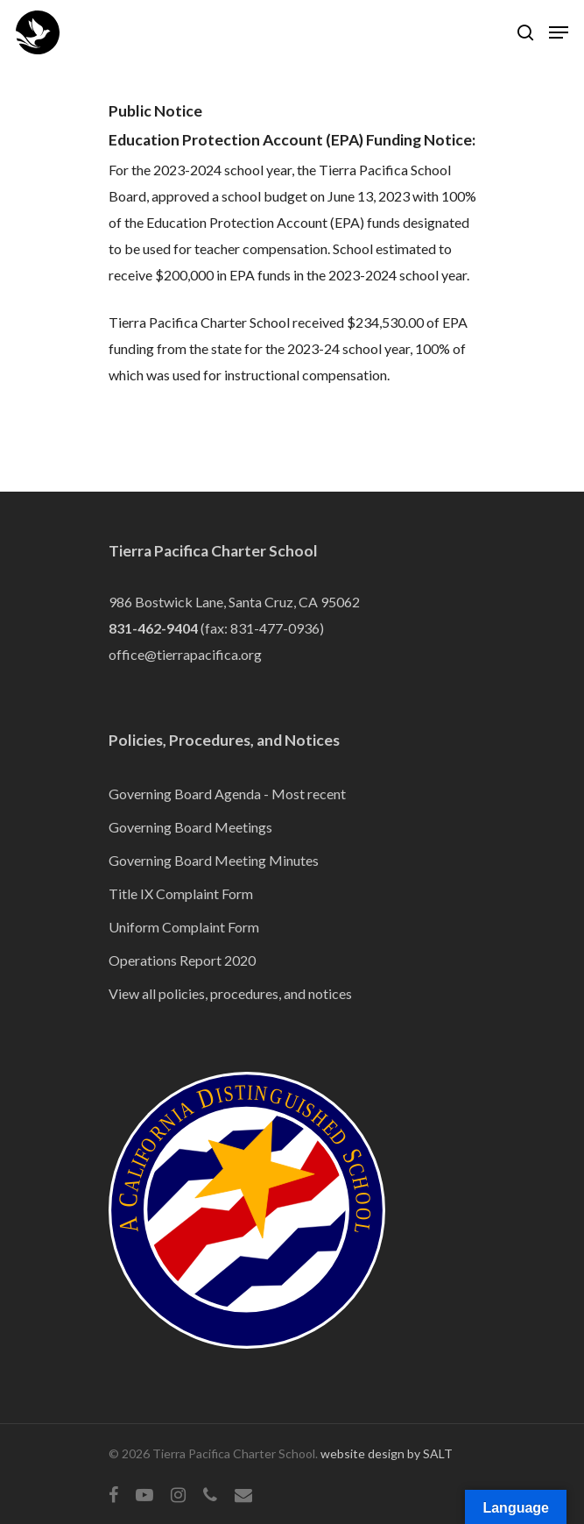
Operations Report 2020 (182, 960)
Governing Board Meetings (190, 827)
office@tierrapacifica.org (185, 654)
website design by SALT (386, 1453)
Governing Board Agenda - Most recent (227, 793)
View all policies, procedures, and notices (230, 993)
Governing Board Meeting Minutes (214, 860)
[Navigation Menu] (558, 32)
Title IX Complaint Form (181, 893)
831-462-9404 (153, 628)
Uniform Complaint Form (184, 926)
